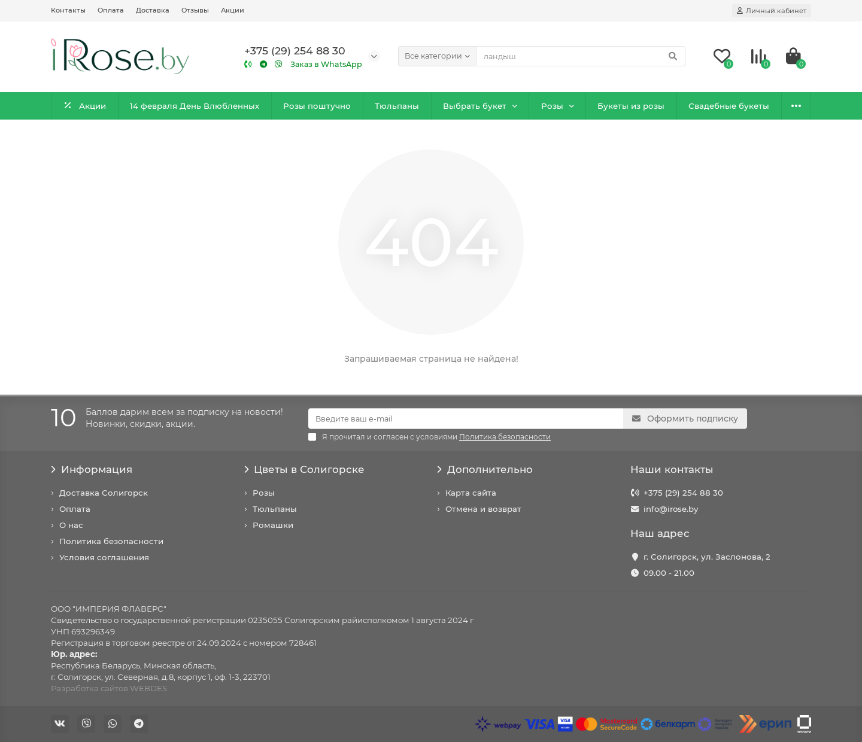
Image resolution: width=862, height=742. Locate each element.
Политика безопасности (111, 541)
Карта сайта (470, 492)
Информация (91, 469)
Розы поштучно (317, 106)
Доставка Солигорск (103, 492)
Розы (552, 106)
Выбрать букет (474, 106)
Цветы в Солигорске (304, 469)
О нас (71, 525)
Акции (232, 10)
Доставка (152, 10)
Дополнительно (485, 469)
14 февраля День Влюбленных (194, 106)
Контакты (68, 10)
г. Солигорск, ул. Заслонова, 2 (707, 556)
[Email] (465, 418)
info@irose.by (671, 509)
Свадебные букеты (728, 106)
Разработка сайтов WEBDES (109, 688)
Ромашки (273, 525)
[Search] (581, 56)
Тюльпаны (397, 106)
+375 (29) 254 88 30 (683, 492)
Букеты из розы (630, 106)
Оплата (111, 10)
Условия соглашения (104, 557)
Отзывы (195, 10)
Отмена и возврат (483, 509)
